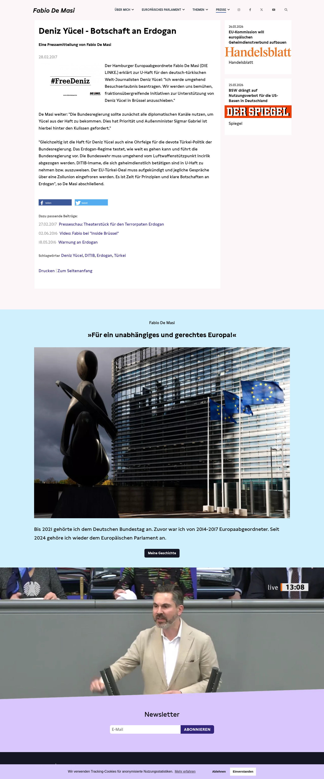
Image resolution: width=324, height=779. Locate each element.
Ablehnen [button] (219, 771)
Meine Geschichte (162, 553)
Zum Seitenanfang (74, 270)
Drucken (47, 270)
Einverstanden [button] (243, 771)
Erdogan (104, 255)
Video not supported (162, 658)
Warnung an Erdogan (78, 242)
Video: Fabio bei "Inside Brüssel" (89, 233)
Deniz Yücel (72, 255)
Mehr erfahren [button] (185, 771)
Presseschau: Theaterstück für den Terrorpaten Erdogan (111, 224)
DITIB (90, 255)
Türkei (120, 255)
